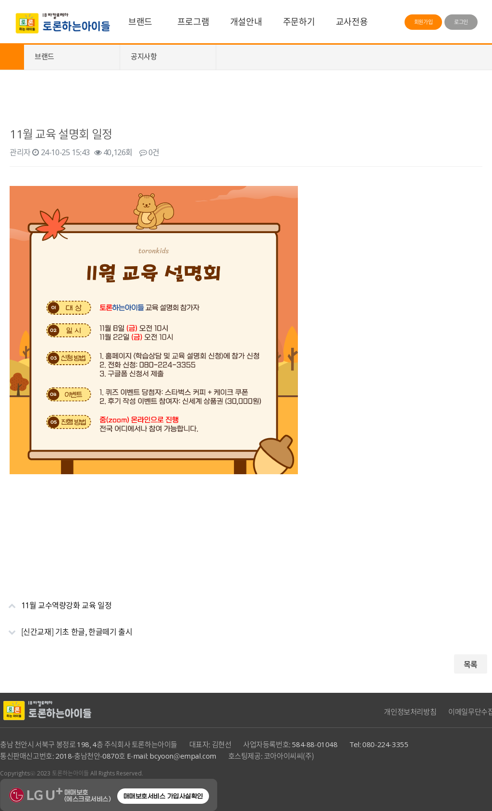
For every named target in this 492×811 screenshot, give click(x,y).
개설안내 (246, 21)
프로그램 (193, 21)
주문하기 (299, 21)
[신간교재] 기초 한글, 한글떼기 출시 (66, 627)
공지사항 (144, 56)
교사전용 (352, 21)
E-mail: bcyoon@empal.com (171, 755)
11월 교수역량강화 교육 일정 (55, 601)
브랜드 (140, 21)
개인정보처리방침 (410, 711)
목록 (471, 664)
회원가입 (423, 22)
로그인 (461, 22)
